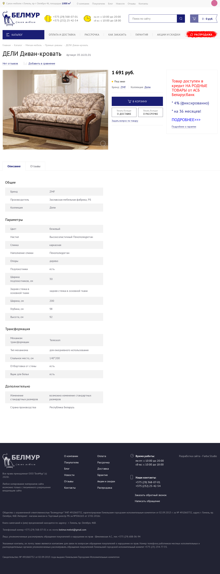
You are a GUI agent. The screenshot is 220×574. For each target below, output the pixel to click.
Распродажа (204, 34)
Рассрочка (92, 34)
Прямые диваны (53, 45)
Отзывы (132, 3)
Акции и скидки (169, 34)
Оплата (101, 455)
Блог (110, 3)
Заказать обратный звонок (151, 494)
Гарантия (142, 34)
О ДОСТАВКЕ (124, 112)
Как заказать (118, 34)
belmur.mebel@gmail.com (72, 529)
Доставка (103, 468)
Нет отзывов (10, 63)
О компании (83, 3)
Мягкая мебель (34, 45)
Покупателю (98, 3)
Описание (14, 174)
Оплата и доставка (62, 34)
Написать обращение (148, 501)
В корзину (137, 101)
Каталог (18, 45)
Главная (7, 45)
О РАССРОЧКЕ (150, 112)
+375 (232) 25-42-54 (65, 20)
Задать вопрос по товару (125, 120)
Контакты (143, 3)
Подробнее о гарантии (184, 126)
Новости (120, 3)
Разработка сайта (189, 455)
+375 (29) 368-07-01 (65, 16)
